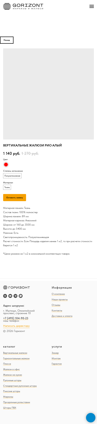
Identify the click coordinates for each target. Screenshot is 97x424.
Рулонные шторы (12, 380)
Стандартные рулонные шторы (20, 385)
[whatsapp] (21, 296)
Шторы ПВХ (9, 407)
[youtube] (10, 296)
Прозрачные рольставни (16, 402)
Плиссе (7, 363)
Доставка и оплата (62, 315)
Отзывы (56, 304)
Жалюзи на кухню (12, 374)
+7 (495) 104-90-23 (15, 318)
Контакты (57, 310)
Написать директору (16, 326)
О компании (58, 293)
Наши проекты (60, 299)
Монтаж (56, 358)
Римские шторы (11, 391)
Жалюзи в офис (11, 369)
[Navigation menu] (91, 6)
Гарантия (57, 363)
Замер (55, 352)
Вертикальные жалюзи (15, 352)
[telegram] (15, 296)
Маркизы (8, 396)
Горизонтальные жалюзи (16, 358)
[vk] (5, 296)
